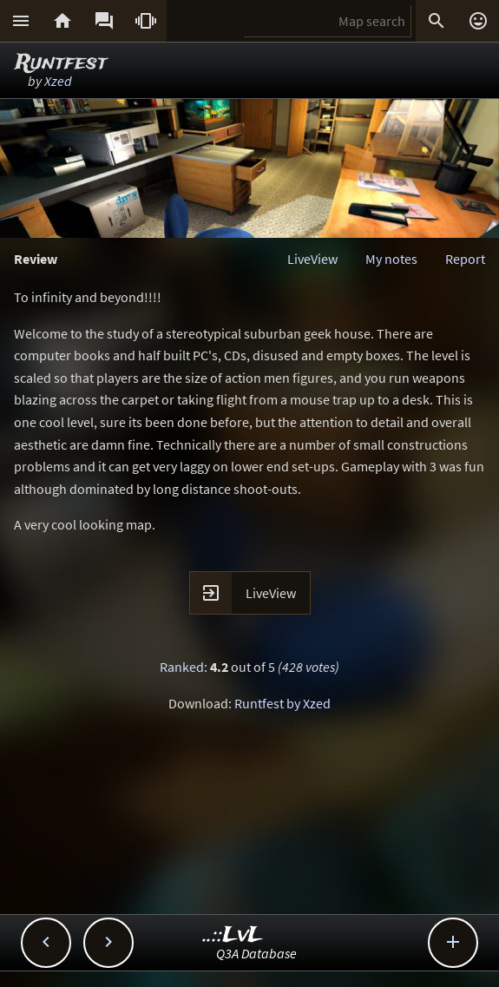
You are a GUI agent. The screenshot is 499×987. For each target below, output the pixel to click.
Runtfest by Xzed (282, 703)
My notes (391, 258)
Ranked (182, 666)
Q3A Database (256, 953)
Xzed (58, 80)
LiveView (312, 258)
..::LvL (233, 935)
